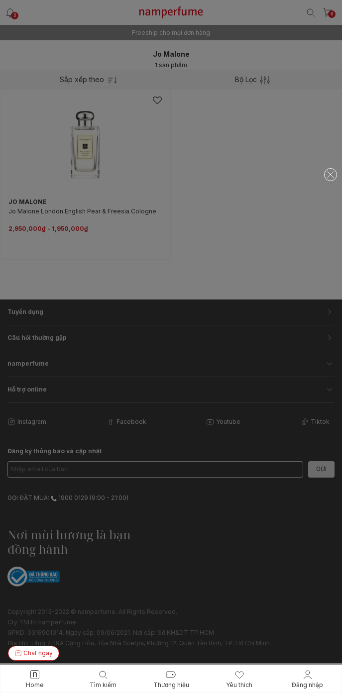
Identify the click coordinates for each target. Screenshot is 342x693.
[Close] (330, 174)
